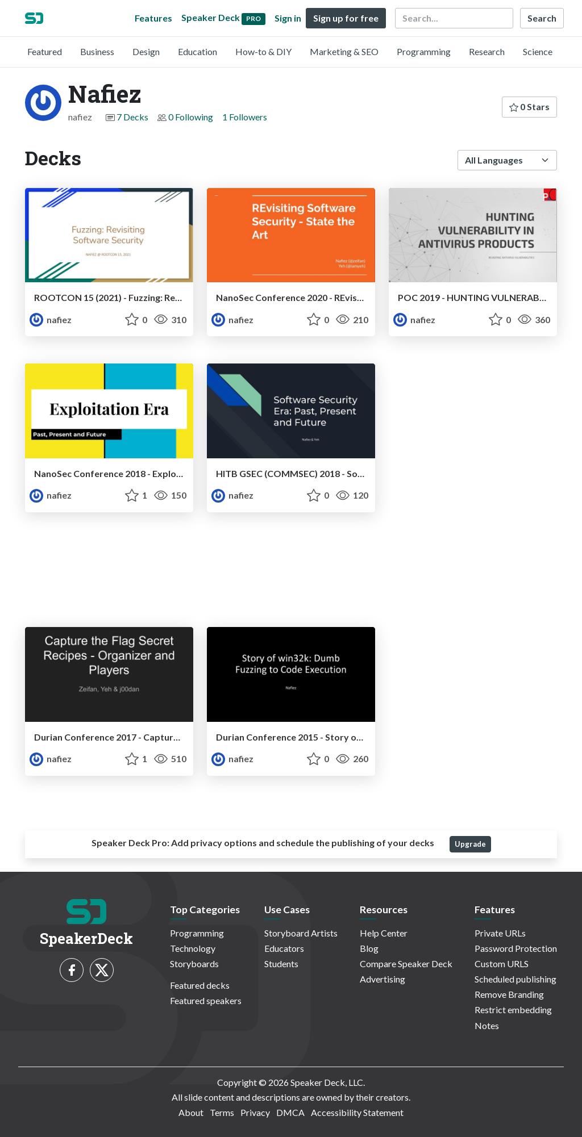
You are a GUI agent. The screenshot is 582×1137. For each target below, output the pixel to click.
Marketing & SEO (344, 51)
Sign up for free (346, 17)
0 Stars (529, 106)
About (190, 1112)
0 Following (190, 116)
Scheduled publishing (515, 978)
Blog (369, 948)
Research (487, 51)
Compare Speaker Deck (406, 963)
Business (97, 51)
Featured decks (200, 985)
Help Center (384, 932)
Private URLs (500, 932)
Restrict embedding (513, 1009)
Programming (424, 51)
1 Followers (244, 116)
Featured (44, 51)
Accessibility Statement (357, 1112)
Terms (222, 1112)
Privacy (255, 1112)
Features (153, 17)
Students (281, 963)
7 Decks (132, 116)
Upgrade (470, 843)
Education (197, 51)
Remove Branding (509, 994)
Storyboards (194, 963)
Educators (284, 948)
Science (537, 51)
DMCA (290, 1112)
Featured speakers (206, 1000)
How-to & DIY (263, 51)
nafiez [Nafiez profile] (51, 319)
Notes (487, 1025)
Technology (192, 948)
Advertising (382, 978)
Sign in (288, 17)
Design (146, 51)
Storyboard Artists (301, 932)
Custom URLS (502, 963)
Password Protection (516, 948)
